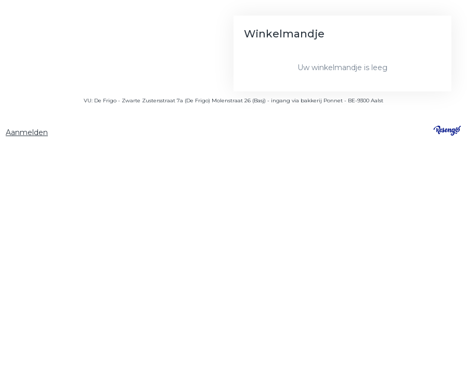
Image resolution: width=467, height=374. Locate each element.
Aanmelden (27, 132)
